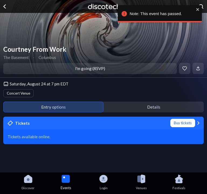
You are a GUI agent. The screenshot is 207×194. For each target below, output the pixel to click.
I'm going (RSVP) (90, 68)
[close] (197, 9)
